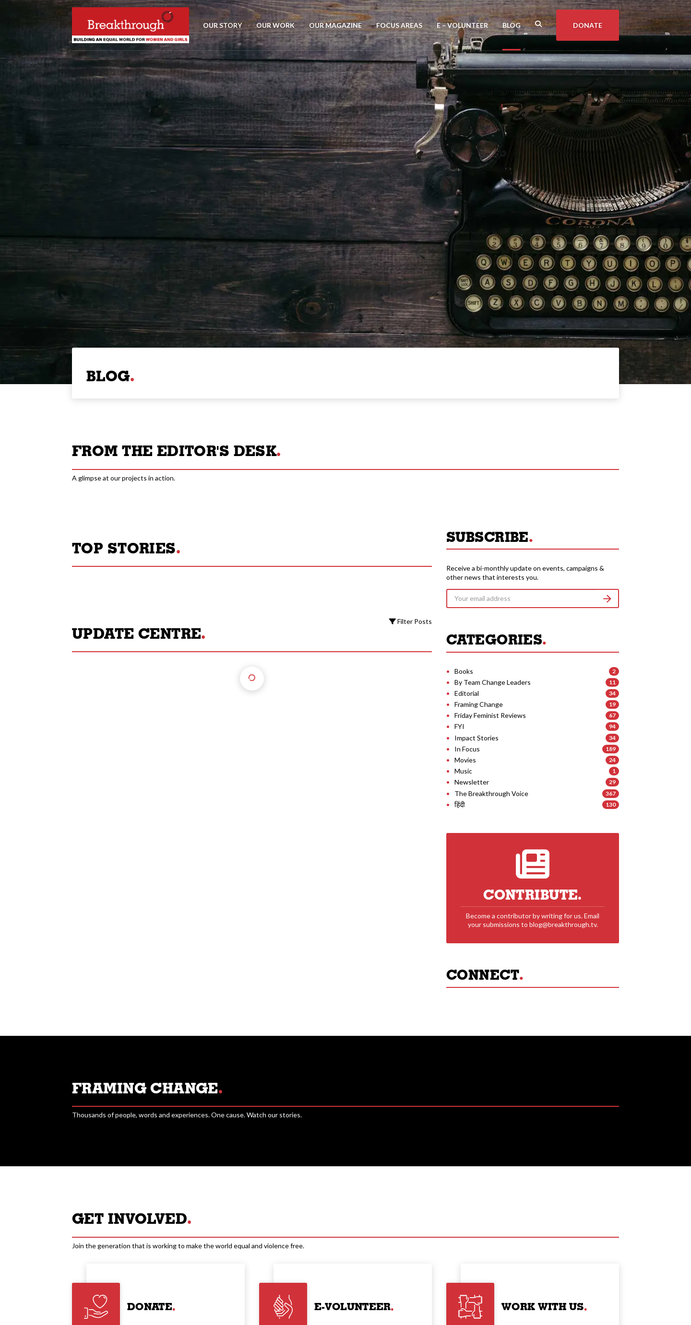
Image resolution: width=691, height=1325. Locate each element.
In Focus (467, 749)
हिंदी (459, 804)
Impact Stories (476, 738)
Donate (587, 25)
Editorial (466, 693)
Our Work (275, 25)
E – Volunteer (462, 25)
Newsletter (471, 782)
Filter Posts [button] (410, 621)
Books (463, 671)
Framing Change (478, 704)
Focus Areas (399, 25)
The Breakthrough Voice (491, 793)
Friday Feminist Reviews (490, 715)
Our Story (222, 25)
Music (463, 771)
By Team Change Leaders (492, 682)
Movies (465, 760)
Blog (511, 25)
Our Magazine (335, 25)
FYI (459, 726)
